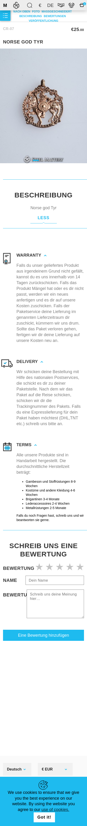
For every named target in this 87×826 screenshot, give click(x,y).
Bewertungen (55, 16)
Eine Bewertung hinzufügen (43, 635)
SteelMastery (16, 5)
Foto (36, 11)
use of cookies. (55, 809)
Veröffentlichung (43, 20)
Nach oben (21, 11)
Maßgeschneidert (57, 11)
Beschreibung (30, 16)
